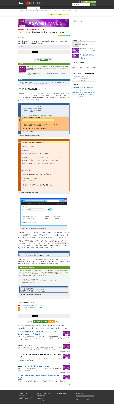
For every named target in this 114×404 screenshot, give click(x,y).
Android (88, 87)
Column (87, 7)
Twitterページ (41, 397)
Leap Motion (91, 94)
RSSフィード (41, 400)
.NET (85, 87)
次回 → (50, 59)
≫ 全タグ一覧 (79, 96)
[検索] (81, 4)
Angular (87, 90)
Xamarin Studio (87, 92)
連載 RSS (51, 321)
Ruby (90, 90)
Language (22, 7)
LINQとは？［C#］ (26, 345)
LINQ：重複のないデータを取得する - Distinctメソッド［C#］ (33, 307)
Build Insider (80, 21)
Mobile (43, 7)
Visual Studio (79, 92)
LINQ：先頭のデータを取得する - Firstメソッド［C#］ (32, 305)
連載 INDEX (44, 59)
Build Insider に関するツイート (80, 80)
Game (72, 7)
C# (68, 35)
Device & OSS (53, 7)
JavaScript (75, 87)
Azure (73, 96)
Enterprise (64, 7)
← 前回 (37, 59)
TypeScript (82, 90)
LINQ (66, 35)
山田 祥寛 (21, 46)
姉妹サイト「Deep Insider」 (25, 398)
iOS (73, 90)
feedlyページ (41, 398)
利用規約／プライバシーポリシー (26, 397)
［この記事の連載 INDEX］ (47, 328)
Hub (80, 7)
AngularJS (93, 87)
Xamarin (77, 90)
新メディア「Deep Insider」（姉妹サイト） (83, 66)
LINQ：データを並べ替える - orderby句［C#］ (35, 366)
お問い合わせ (22, 395)
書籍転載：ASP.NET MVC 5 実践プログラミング (41, 10)
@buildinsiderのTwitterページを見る (81, 76)
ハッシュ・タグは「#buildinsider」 (81, 78)
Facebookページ (41, 395)
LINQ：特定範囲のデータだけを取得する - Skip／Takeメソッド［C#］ (35, 310)
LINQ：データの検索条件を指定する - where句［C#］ (66, 10)
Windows (93, 92)
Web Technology (33, 7)
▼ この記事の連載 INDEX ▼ (40, 321)
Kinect (78, 94)
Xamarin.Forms (84, 94)
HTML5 (74, 94)
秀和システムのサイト (59, 73)
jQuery (79, 87)
